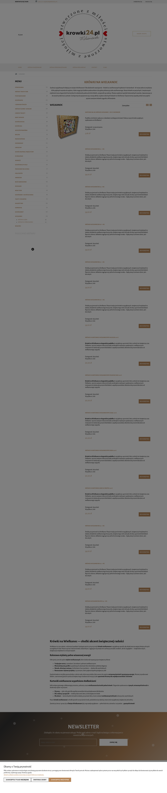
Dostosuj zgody (39, 780)
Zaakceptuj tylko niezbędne (17, 780)
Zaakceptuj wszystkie (60, 780)
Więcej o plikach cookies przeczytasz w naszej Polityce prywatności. (24, 775)
